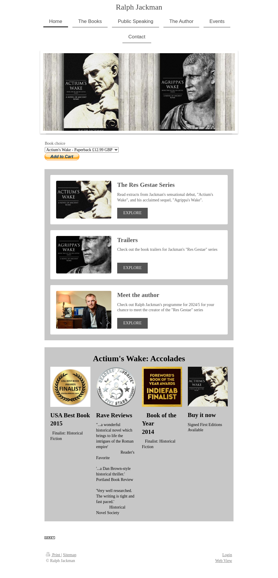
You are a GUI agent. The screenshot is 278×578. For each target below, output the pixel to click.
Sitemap (69, 555)
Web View (223, 561)
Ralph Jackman (139, 7)
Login (227, 555)
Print (53, 555)
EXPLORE (132, 213)
